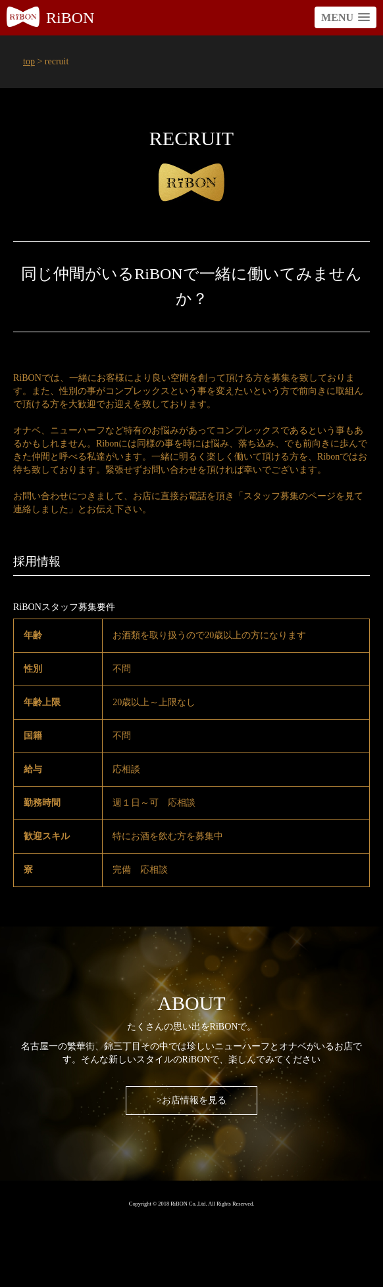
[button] (345, 17)
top (29, 61)
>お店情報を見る (191, 1100)
